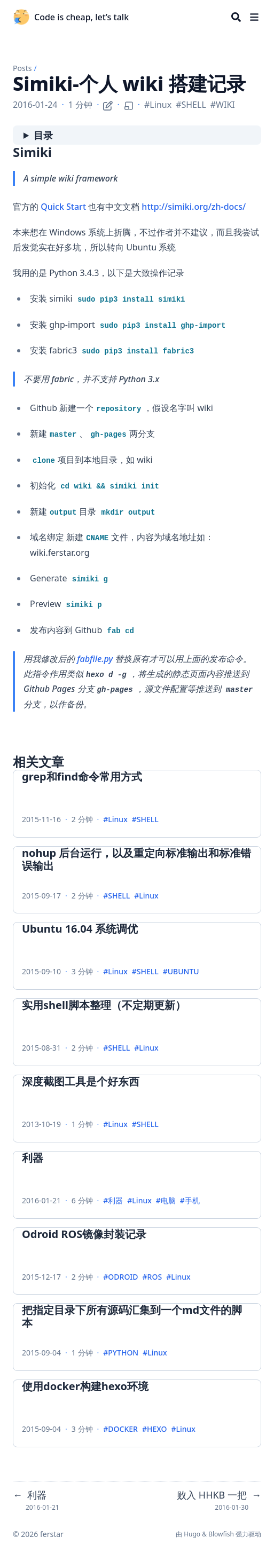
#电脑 (166, 1200)
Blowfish (221, 1534)
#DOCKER (120, 1429)
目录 (43, 135)
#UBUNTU (181, 971)
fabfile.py (95, 659)
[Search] (236, 17)
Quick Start (63, 206)
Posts (22, 68)
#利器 (113, 1200)
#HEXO (154, 1429)
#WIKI (222, 105)
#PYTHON (120, 1353)
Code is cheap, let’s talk (81, 17)
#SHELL (191, 105)
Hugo (192, 1534)
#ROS (152, 1277)
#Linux (157, 105)
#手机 (190, 1200)
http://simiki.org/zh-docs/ (194, 206)
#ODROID (120, 1277)
